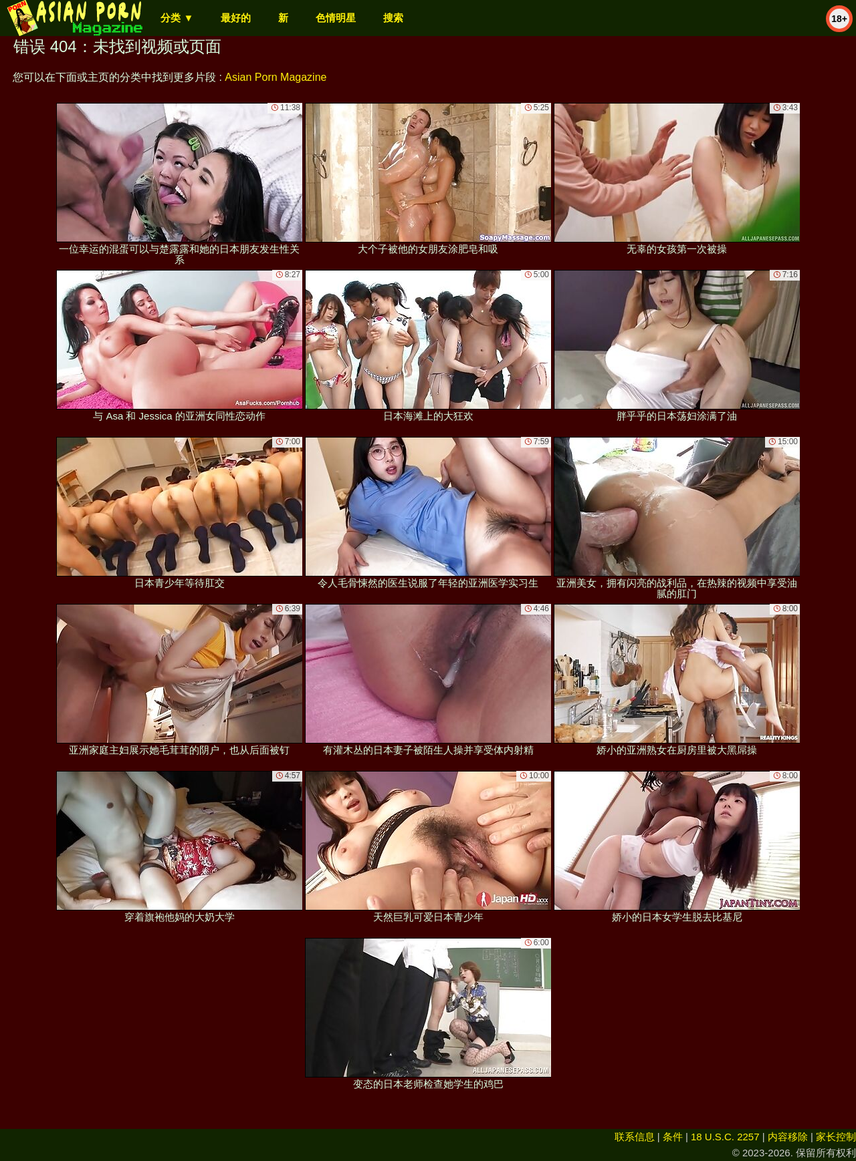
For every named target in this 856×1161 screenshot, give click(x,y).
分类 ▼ (176, 17)
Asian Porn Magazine (275, 77)
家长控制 (836, 1136)
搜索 (393, 17)
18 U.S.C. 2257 (725, 1136)
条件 (673, 1136)
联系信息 (635, 1136)
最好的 (236, 17)
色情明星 (336, 17)
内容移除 (788, 1136)
